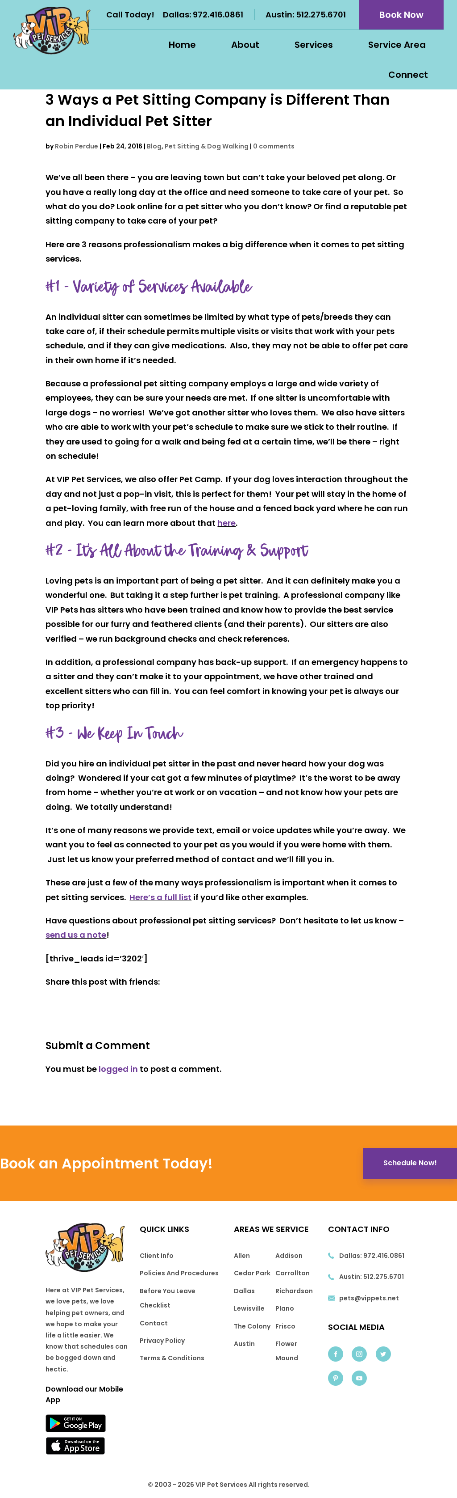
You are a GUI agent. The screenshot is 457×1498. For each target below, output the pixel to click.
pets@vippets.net (369, 1298)
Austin (244, 1343)
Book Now (401, 14)
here (226, 523)
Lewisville (249, 1308)
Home (182, 44)
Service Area (397, 44)
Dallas (244, 1290)
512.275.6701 (321, 14)
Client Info (157, 1255)
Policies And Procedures (179, 1273)
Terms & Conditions (172, 1358)
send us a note (76, 934)
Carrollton (292, 1273)
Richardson (294, 1290)
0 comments (274, 146)
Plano (284, 1308)
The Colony (252, 1326)
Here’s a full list (160, 897)
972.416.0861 (218, 14)
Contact (154, 1323)
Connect (408, 74)
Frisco (285, 1326)
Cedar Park (252, 1273)
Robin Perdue (76, 146)
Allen (242, 1255)
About (245, 44)
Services (314, 44)
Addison (289, 1255)
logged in (118, 1069)
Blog (154, 146)
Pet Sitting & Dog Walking (207, 146)
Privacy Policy (162, 1340)
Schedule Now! (410, 1163)
